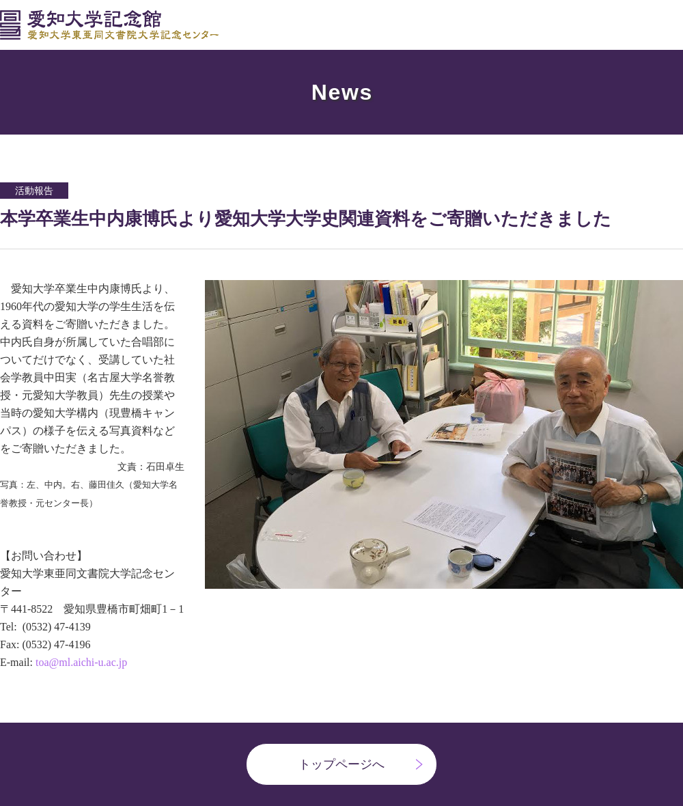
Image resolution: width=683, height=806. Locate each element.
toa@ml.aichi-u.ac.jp (81, 662)
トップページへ (341, 764)
